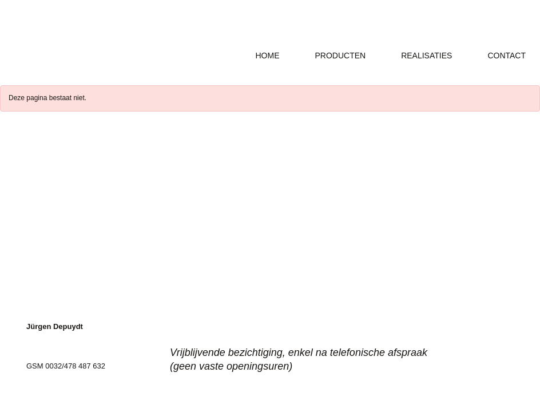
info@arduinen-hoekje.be (67, 375)
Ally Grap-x (101, 40)
